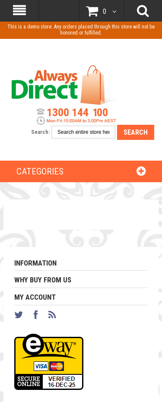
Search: (40, 132)
